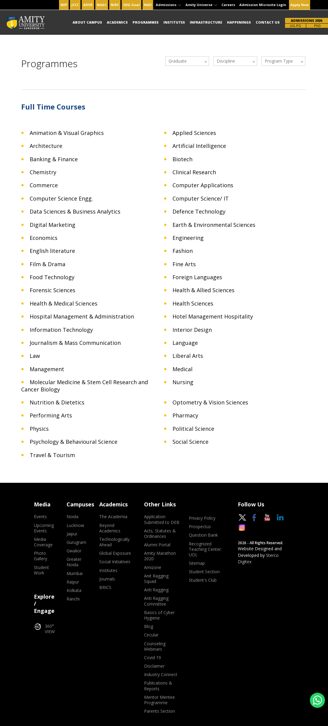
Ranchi (73, 599)
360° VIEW (44, 628)
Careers (228, 4)
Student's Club (203, 580)
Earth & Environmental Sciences (213, 224)
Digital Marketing (52, 224)
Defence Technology (198, 211)
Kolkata (74, 590)
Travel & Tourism (52, 455)
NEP (64, 4)
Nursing (182, 382)
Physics (39, 428)
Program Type (279, 61)
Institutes (174, 22)
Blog (148, 626)
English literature (52, 250)
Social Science (190, 441)
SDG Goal (131, 4)
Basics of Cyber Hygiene (159, 615)
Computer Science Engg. (61, 198)
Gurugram (76, 542)
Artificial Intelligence (199, 145)
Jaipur (72, 534)
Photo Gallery (40, 556)
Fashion (182, 250)
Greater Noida (74, 562)
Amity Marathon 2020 (160, 556)
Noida (72, 516)
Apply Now (299, 4)
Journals (107, 579)
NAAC (102, 4)
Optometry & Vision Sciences (210, 402)
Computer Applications (202, 185)
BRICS (105, 587)
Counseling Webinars (155, 646)
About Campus (87, 22)
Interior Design (192, 329)
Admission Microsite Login (262, 4)
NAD (148, 4)
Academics (117, 22)
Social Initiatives (114, 561)
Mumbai (75, 573)
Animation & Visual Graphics (67, 132)
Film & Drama (47, 264)
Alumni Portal (157, 545)
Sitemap (197, 563)
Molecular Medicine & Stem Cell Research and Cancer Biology (84, 386)
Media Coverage (43, 542)
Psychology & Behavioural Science (73, 441)
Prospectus (200, 526)
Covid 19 (152, 657)
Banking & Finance (54, 159)
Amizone (152, 567)
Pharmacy (185, 415)
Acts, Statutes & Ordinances (160, 533)
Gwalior (74, 551)
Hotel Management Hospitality (212, 316)
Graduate (178, 61)
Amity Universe (201, 4)
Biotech (182, 159)
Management (47, 369)
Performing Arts (51, 415)
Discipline (226, 61)
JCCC (75, 4)
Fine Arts (184, 264)
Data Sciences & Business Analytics (75, 211)
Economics (43, 237)
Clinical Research (194, 172)
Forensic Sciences (52, 290)
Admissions (168, 4)
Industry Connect (160, 674)
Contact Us (268, 22)
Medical (182, 369)
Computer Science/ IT (200, 198)
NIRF (115, 4)
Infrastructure (206, 22)
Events (40, 516)
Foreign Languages (197, 277)
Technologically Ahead (114, 542)
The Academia (113, 516)
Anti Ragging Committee (156, 601)
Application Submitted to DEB (161, 519)
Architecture (46, 145)
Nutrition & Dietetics (57, 402)
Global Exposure (115, 553)
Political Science (193, 428)
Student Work (41, 570)
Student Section (204, 571)
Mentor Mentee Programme (159, 700)
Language (185, 342)
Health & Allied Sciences (203, 290)
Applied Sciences (194, 132)
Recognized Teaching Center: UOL (205, 549)
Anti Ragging (156, 590)
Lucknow (75, 525)
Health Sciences (192, 303)
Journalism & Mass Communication (75, 342)
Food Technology (52, 277)
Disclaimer (154, 666)
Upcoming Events (44, 528)
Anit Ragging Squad (156, 578)
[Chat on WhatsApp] (317, 700)
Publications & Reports (158, 685)
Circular (151, 635)
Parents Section (159, 711)
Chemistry (43, 172)
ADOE (88, 4)
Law (35, 355)
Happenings (239, 22)
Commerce (44, 185)
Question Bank (203, 535)
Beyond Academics (109, 528)
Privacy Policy (202, 518)
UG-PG (295, 25)
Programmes (146, 22)
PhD (317, 25)
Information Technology (61, 329)
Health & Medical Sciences (63, 303)
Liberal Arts (187, 355)
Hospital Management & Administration (82, 316)
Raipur (73, 582)
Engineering (188, 237)
